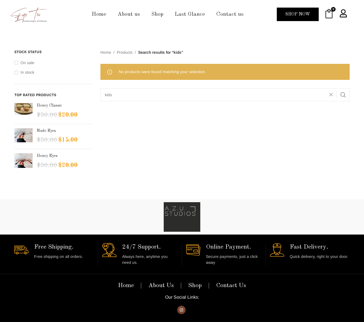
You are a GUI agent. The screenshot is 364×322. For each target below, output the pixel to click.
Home (99, 14)
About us (129, 14)
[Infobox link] (54, 251)
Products (124, 52)
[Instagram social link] (181, 310)
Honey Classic (49, 105)
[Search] (225, 94)
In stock (27, 72)
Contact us (230, 14)
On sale (27, 62)
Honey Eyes (47, 156)
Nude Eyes (46, 131)
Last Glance (190, 14)
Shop (157, 14)
